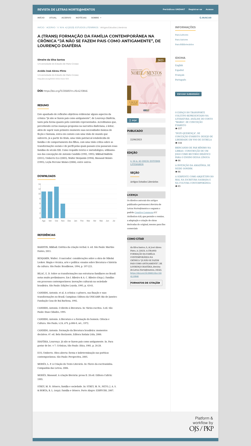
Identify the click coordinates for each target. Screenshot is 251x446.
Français (179, 74)
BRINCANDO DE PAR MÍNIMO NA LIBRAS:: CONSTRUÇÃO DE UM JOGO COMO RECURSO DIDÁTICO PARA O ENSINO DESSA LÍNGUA (193, 152)
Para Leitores (181, 34)
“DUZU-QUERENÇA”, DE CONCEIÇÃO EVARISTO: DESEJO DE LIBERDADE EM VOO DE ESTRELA (194, 136)
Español (179, 70)
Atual (53, 17)
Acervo (66, 17)
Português (180, 79)
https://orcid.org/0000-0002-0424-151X (53, 79)
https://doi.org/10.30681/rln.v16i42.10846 (66, 91)
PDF (134, 120)
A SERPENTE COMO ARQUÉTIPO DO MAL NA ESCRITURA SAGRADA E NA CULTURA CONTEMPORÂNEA (194, 179)
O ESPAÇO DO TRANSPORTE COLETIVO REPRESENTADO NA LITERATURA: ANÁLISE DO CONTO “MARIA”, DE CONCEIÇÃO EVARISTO (194, 119)
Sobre (95, 17)
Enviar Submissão (188, 94)
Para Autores (181, 39)
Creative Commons (144, 212)
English (179, 65)
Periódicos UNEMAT (174, 9)
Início (41, 17)
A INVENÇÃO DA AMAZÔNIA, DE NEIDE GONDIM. (192, 167)
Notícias (81, 17)
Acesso (210, 9)
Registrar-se (195, 9)
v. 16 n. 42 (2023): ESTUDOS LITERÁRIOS (77, 27)
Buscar (205, 17)
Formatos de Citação (145, 282)
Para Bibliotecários (184, 44)
